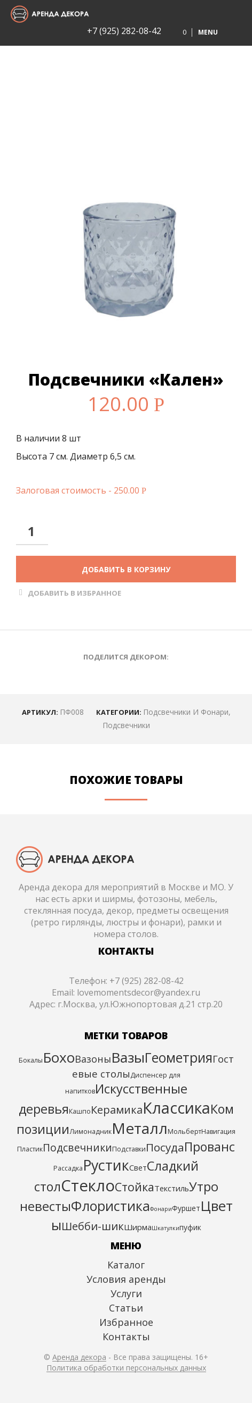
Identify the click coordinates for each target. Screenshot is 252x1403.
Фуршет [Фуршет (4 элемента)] (186, 1208)
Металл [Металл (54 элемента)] (140, 1128)
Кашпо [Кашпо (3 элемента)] (80, 1111)
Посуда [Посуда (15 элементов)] (165, 1147)
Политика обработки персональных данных (126, 1368)
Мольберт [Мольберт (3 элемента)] (184, 1131)
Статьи (126, 1307)
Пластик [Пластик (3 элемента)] (30, 1149)
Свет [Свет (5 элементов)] (138, 1167)
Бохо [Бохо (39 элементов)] (59, 1057)
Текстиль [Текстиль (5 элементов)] (171, 1188)
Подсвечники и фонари (186, 712)
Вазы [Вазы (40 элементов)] (128, 1057)
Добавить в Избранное (74, 593)
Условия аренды (126, 1279)
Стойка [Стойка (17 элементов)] (134, 1187)
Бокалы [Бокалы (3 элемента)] (31, 1060)
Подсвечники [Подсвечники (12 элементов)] (77, 1147)
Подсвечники (126, 725)
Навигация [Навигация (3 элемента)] (218, 1131)
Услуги (126, 1293)
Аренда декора (79, 1357)
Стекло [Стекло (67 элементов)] (88, 1185)
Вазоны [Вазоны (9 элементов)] (93, 1059)
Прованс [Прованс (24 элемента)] (209, 1146)
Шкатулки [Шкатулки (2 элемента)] (165, 1228)
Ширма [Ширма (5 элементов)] (138, 1227)
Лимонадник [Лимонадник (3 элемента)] (90, 1131)
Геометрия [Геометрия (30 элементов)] (178, 1057)
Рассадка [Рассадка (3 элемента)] (68, 1168)
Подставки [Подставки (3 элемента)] (129, 1149)
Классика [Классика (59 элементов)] (176, 1107)
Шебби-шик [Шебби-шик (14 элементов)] (92, 1225)
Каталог (126, 1264)
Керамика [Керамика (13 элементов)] (117, 1110)
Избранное (126, 1322)
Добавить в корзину (126, 569)
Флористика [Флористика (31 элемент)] (110, 1206)
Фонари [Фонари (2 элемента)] (161, 1209)
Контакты (126, 1336)
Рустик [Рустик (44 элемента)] (106, 1165)
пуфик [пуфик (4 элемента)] (190, 1227)
